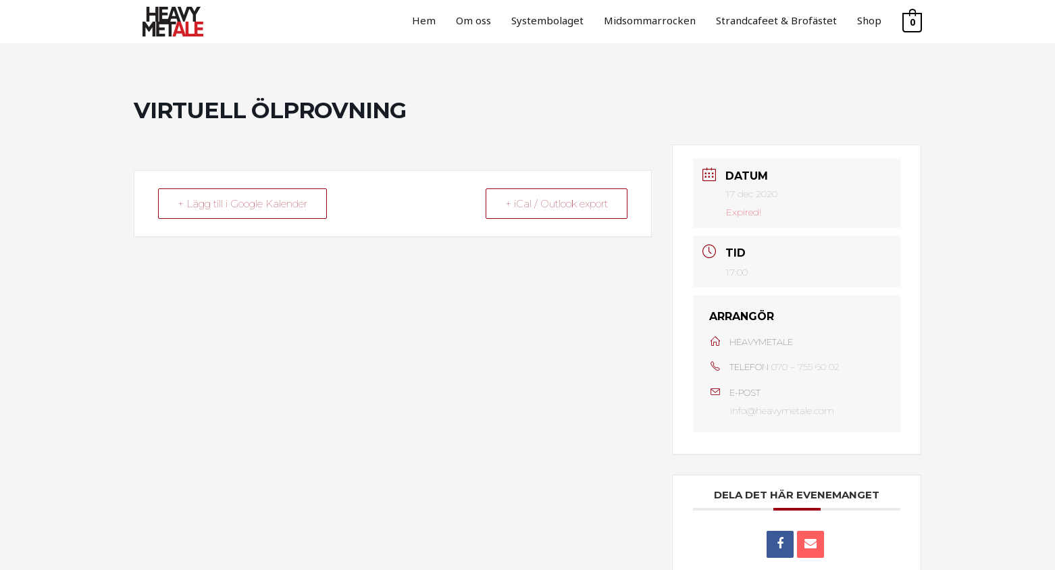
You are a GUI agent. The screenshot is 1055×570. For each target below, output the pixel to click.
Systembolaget (547, 20)
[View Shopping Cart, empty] (912, 21)
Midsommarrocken (650, 20)
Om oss (473, 20)
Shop (869, 20)
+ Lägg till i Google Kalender (242, 203)
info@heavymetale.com (782, 411)
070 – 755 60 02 (805, 367)
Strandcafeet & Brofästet (776, 20)
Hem (424, 20)
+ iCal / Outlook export (556, 203)
